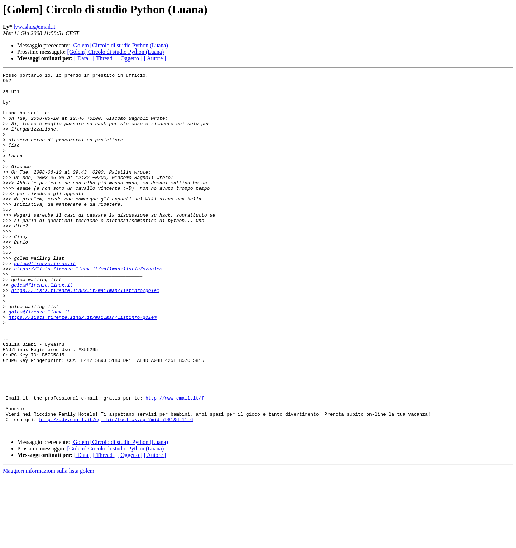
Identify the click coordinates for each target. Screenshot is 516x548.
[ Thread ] (104, 58)
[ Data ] (83, 58)
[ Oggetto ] (129, 58)
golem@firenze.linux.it (45, 302)
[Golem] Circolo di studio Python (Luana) (119, 45)
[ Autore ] (155, 58)
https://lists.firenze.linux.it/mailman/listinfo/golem (88, 308)
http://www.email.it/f (174, 463)
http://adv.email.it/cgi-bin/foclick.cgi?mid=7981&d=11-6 (116, 489)
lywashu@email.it (35, 27)
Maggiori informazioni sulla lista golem (48, 542)
